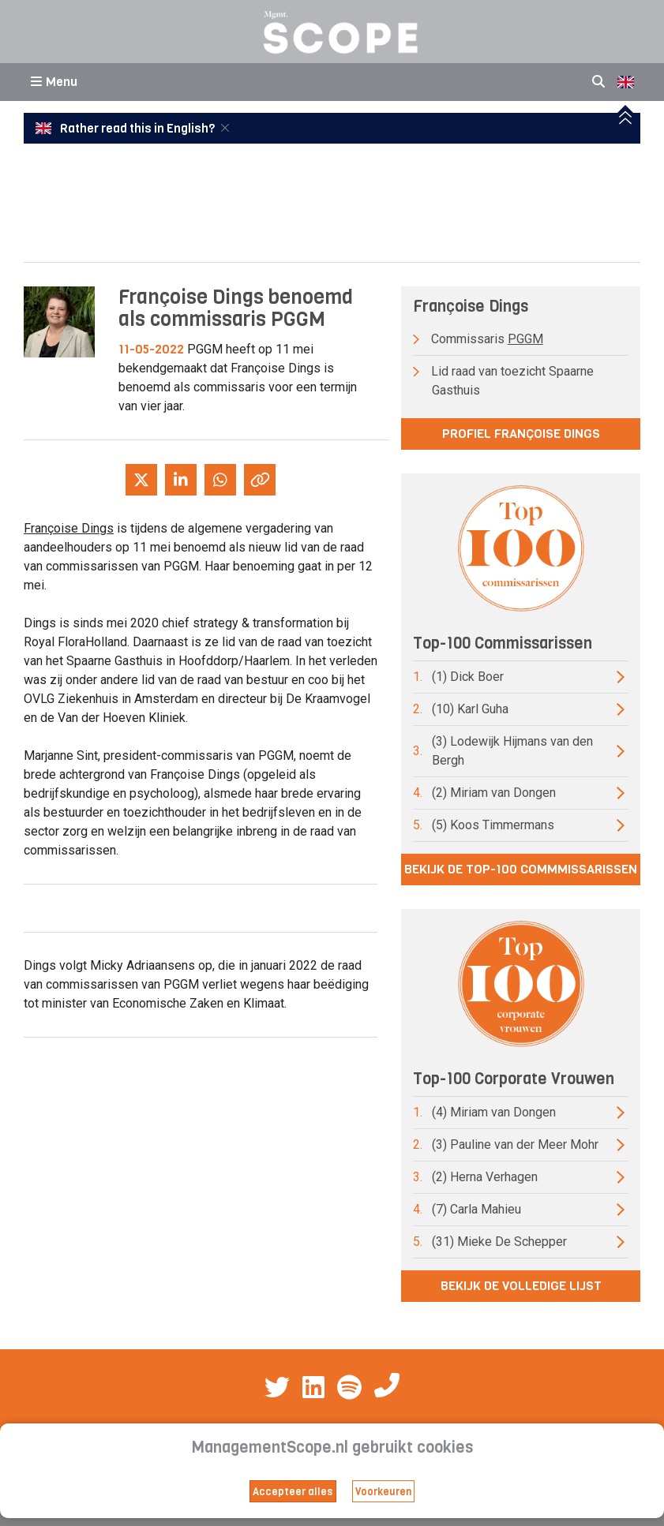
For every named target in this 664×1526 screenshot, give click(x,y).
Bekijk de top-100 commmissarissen (520, 869)
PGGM (525, 338)
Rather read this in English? (126, 129)
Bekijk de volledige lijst (521, 1285)
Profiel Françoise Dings (521, 433)
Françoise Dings (69, 528)
